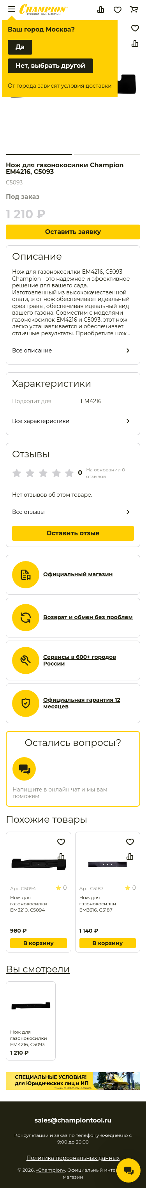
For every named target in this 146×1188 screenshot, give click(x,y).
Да (20, 47)
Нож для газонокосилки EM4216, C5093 (28, 1038)
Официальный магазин (78, 574)
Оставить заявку (73, 231)
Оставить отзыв (73, 533)
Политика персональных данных (73, 1157)
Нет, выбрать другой (50, 65)
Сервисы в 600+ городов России (79, 660)
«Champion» (50, 1170)
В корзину (38, 943)
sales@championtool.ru (73, 1120)
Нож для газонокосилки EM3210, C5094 (28, 903)
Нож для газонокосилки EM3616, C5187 (97, 903)
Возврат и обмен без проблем (88, 617)
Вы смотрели (38, 969)
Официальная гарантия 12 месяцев (81, 703)
